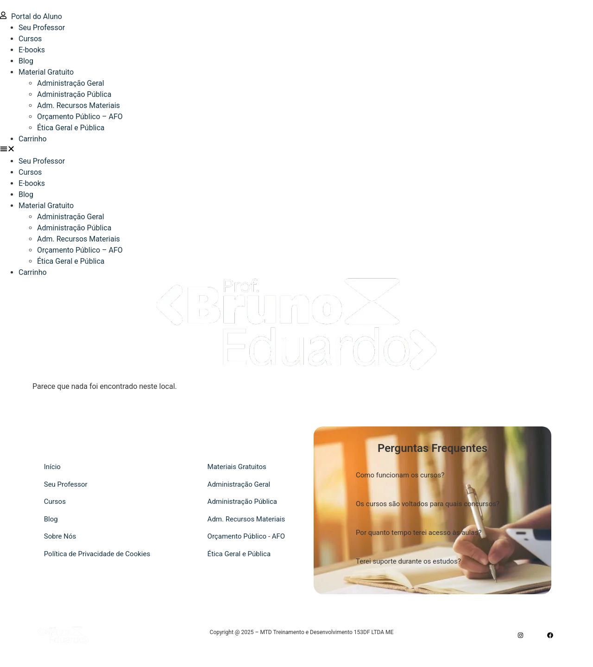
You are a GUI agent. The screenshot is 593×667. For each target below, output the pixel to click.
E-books (32, 49)
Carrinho (33, 138)
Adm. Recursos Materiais (78, 105)
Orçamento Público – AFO (80, 116)
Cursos (30, 38)
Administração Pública (74, 94)
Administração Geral (70, 83)
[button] (296, 150)
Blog (26, 61)
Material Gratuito (46, 72)
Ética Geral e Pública (71, 127)
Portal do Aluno (31, 16)
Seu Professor (42, 27)
